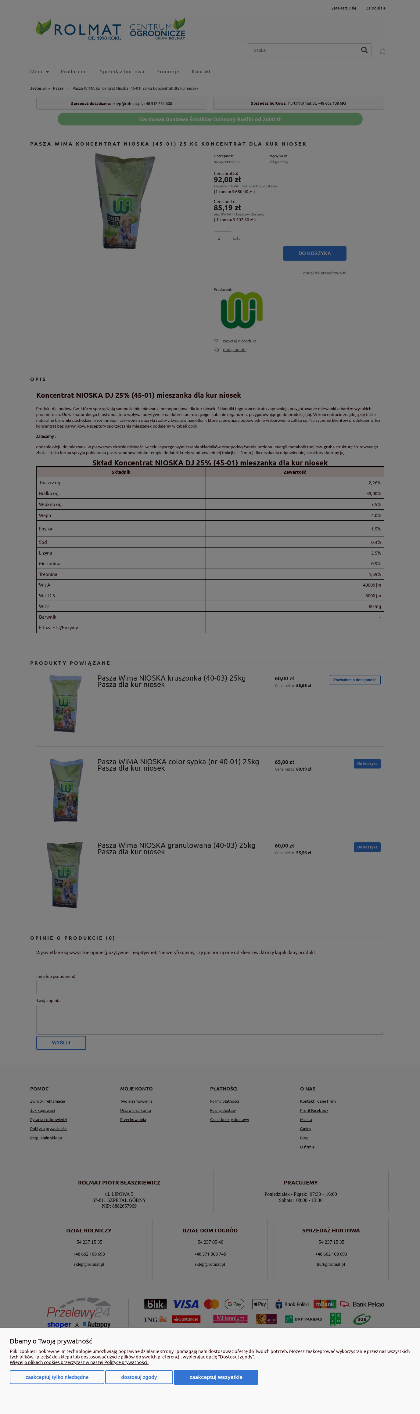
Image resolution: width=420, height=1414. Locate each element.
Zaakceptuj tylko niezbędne (57, 1377)
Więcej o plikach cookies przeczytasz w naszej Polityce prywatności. (79, 1362)
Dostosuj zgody (139, 1377)
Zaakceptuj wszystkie (216, 1377)
